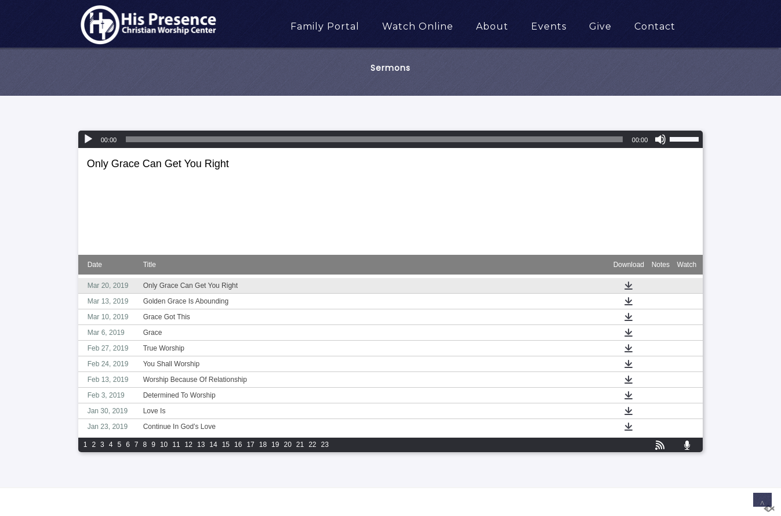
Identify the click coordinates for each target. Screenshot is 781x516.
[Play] (88, 139)
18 (263, 445)
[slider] (374, 139)
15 (226, 445)
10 (164, 445)
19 (275, 445)
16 (238, 445)
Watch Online (417, 26)
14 (213, 445)
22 (312, 445)
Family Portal (324, 26)
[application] (390, 139)
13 (201, 445)
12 (188, 445)
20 (287, 445)
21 (300, 445)
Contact (654, 26)
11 (176, 445)
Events (548, 26)
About (492, 26)
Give (600, 26)
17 (250, 445)
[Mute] (660, 139)
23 (325, 445)
